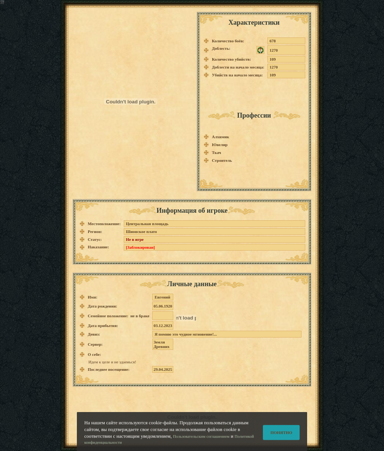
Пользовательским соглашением (201, 439)
